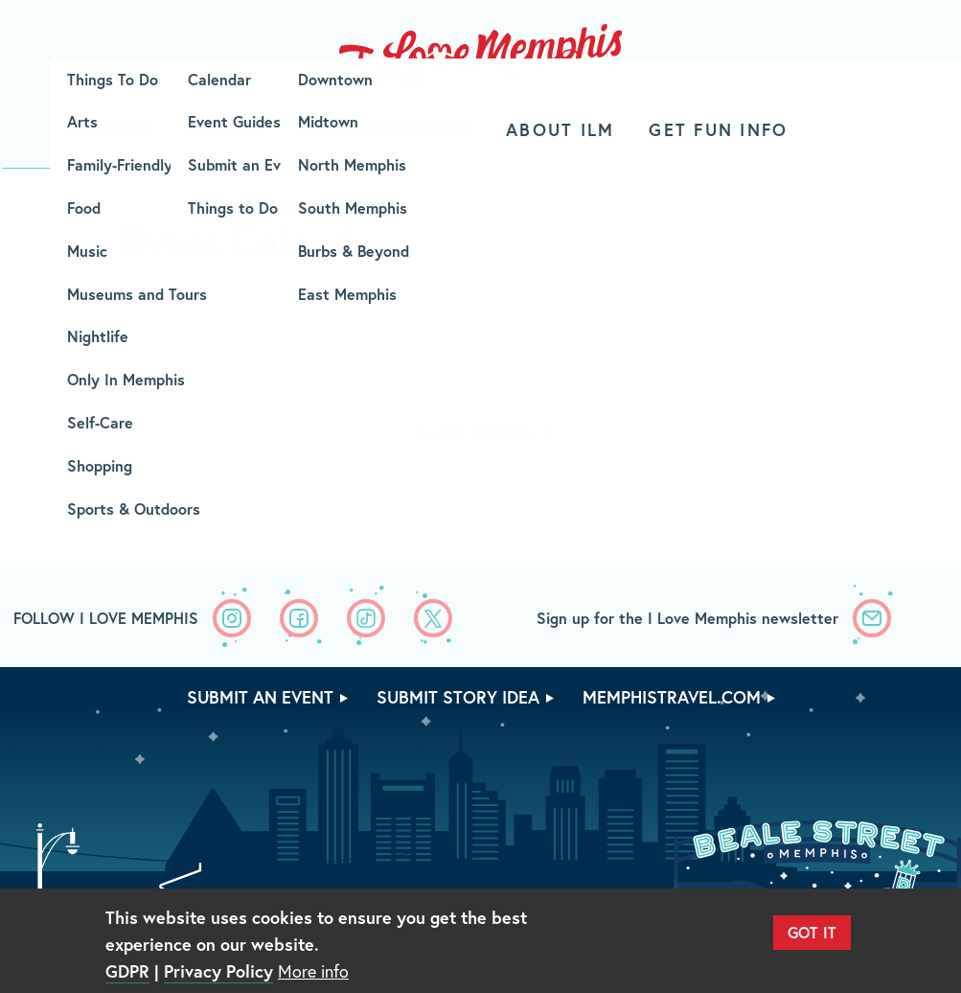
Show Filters (474, 434)
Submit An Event (260, 696)
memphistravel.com (672, 696)
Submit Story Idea (458, 696)
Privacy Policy (218, 970)
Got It (812, 932)
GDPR (127, 970)
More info (313, 970)
